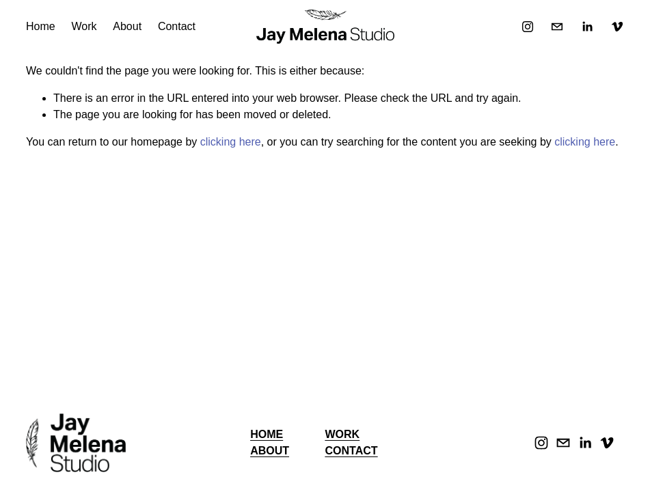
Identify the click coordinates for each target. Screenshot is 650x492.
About (127, 26)
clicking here (230, 142)
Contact (176, 26)
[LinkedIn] (587, 26)
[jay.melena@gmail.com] (557, 26)
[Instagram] (527, 26)
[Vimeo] (617, 26)
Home (40, 26)
